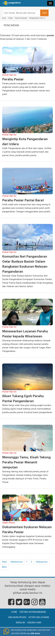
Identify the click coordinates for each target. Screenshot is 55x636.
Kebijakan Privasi (17, 617)
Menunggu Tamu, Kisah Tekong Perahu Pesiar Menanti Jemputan (26, 462)
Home (14, 612)
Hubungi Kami (34, 623)
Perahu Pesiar (13, 79)
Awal (4, 562)
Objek (10, 18)
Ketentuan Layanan (39, 617)
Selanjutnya (41, 562)
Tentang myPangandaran (32, 612)
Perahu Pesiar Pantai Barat (23, 200)
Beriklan (20, 623)
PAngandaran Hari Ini (37, 18)
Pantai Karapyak (21, 18)
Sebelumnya (16, 562)
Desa (4, 18)
